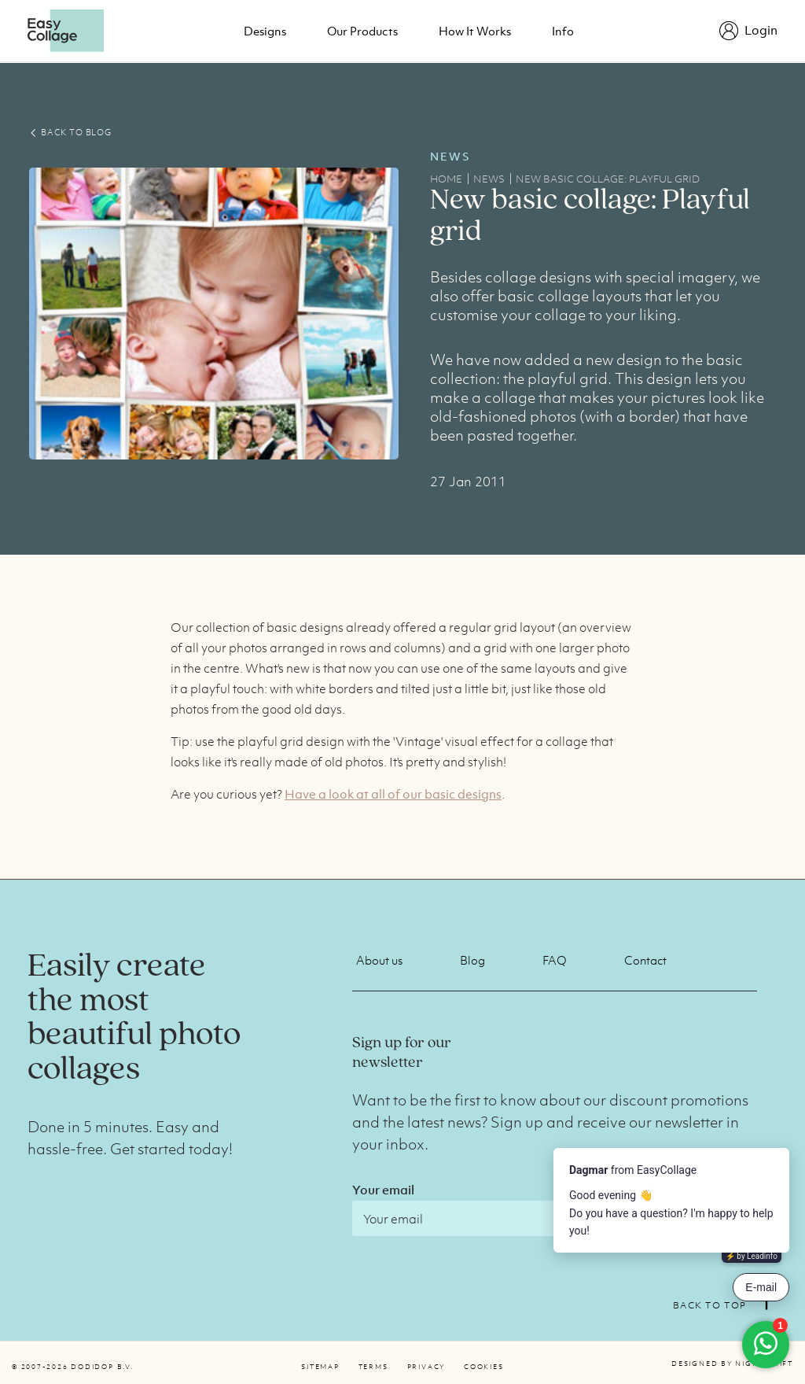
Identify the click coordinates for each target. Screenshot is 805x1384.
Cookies (483, 1366)
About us (379, 960)
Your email (383, 1190)
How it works (475, 31)
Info (563, 31)
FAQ (554, 960)
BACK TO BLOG (70, 132)
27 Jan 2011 (468, 481)
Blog (472, 960)
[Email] (489, 1218)
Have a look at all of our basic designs (393, 794)
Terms (373, 1366)
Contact (645, 960)
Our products (362, 31)
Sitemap (320, 1366)
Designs (265, 31)
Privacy (426, 1366)
